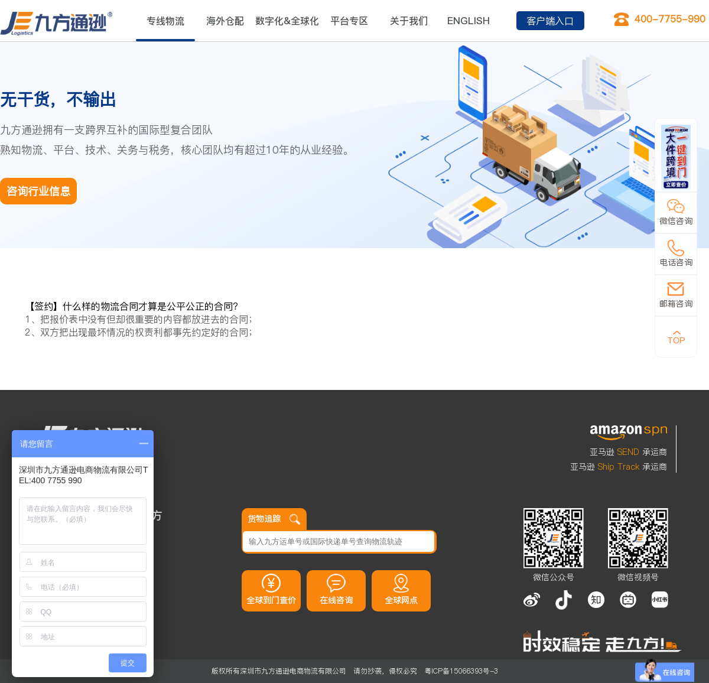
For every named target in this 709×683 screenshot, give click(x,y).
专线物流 (165, 20)
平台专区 (349, 20)
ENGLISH (468, 20)
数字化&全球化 (287, 20)
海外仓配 (225, 20)
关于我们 (409, 20)
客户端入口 (550, 20)
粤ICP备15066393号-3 (461, 671)
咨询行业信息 (38, 191)
